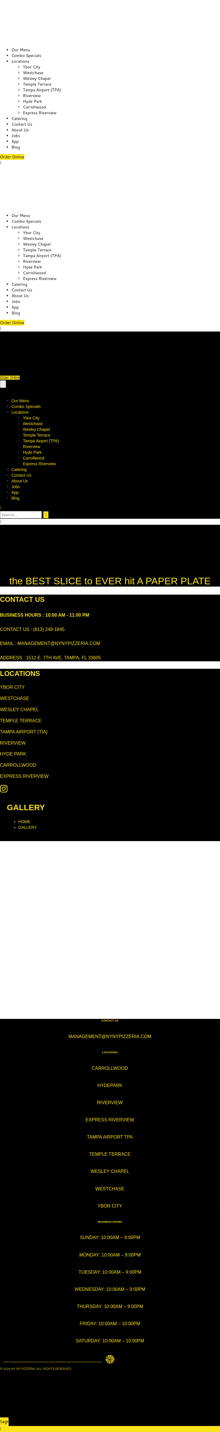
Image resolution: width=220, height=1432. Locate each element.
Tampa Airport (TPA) (42, 90)
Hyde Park (32, 101)
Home (24, 821)
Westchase (33, 73)
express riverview (110, 1119)
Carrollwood (34, 107)
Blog (15, 147)
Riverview (32, 95)
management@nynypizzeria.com (109, 1036)
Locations (20, 61)
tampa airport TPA (110, 1137)
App (15, 141)
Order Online (12, 157)
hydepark (109, 1085)
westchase (109, 1188)
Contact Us (21, 124)
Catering (19, 118)
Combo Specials (26, 55)
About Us (20, 130)
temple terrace (110, 1154)
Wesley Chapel (37, 78)
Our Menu (20, 50)
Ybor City (31, 67)
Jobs (15, 136)
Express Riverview (39, 113)
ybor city (109, 1206)
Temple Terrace (37, 84)
